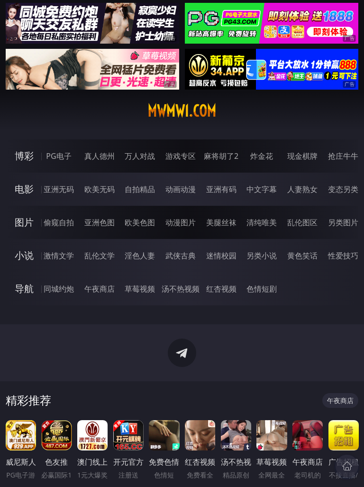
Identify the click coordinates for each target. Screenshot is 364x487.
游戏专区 (180, 156)
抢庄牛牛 (343, 156)
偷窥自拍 (59, 222)
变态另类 (343, 189)
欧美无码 (99, 189)
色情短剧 (261, 289)
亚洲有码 (221, 189)
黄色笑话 (302, 255)
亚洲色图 (99, 222)
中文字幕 (261, 189)
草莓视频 (140, 289)
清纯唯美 (261, 222)
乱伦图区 (302, 222)
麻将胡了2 (221, 156)
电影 (24, 189)
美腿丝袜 (221, 222)
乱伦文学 (99, 255)
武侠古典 (180, 255)
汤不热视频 (181, 289)
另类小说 (261, 255)
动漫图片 (180, 222)
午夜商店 (99, 289)
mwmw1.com (181, 110)
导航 (24, 288)
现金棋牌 (302, 156)
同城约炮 (59, 289)
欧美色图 (140, 222)
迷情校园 (221, 255)
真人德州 (99, 156)
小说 (24, 255)
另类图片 (343, 222)
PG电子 (58, 156)
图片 (24, 222)
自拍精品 (140, 189)
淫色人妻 (140, 255)
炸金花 (261, 156)
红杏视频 (221, 289)
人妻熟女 (302, 189)
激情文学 (59, 255)
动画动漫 (180, 189)
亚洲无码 (59, 189)
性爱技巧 (343, 255)
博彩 (24, 155)
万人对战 (140, 156)
